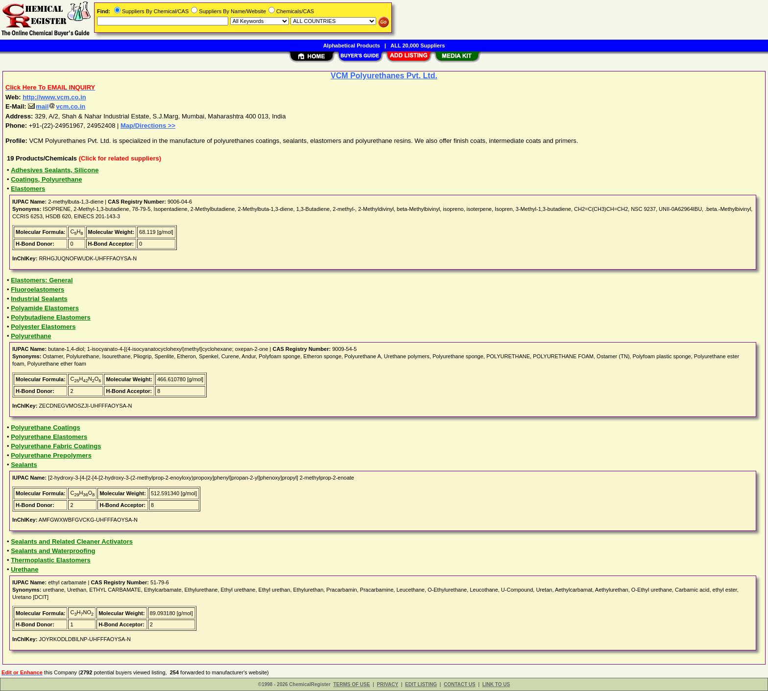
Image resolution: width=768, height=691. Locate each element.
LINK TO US (496, 684)
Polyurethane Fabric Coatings (56, 446)
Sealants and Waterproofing (53, 550)
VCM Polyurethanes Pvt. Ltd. (384, 75)
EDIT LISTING (421, 684)
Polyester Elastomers (43, 326)
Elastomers (28, 188)
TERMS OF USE (351, 684)
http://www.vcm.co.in (54, 97)
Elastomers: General (41, 280)
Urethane (24, 569)
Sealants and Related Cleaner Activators (72, 541)
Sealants (24, 464)
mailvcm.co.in (56, 106)
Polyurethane (31, 336)
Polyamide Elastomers (45, 308)
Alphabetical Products (351, 45)
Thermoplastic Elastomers (51, 560)
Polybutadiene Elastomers (51, 317)
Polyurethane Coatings (45, 427)
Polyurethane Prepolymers (51, 455)
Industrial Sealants (39, 298)
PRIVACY (387, 684)
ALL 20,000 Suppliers (417, 45)
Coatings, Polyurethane (46, 179)
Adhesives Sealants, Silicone (54, 170)
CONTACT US (460, 684)
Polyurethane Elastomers (49, 436)
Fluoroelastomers (37, 289)
